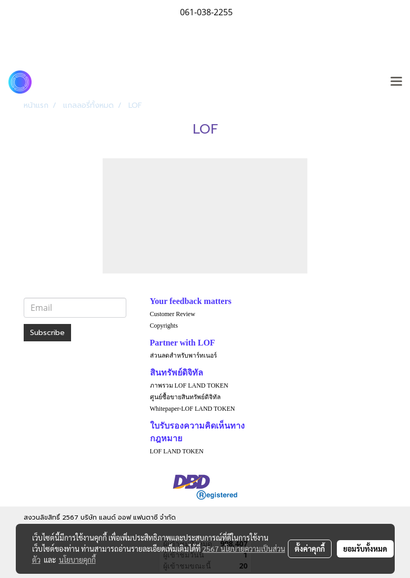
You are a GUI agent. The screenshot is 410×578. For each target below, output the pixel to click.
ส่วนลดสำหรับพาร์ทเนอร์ (183, 355)
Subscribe (47, 332)
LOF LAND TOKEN (177, 451)
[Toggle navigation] (396, 82)
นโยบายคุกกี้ (77, 559)
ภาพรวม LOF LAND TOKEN (189, 385)
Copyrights (164, 325)
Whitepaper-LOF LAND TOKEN (192, 408)
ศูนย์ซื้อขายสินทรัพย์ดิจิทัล (185, 397)
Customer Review (172, 314)
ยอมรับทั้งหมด (365, 548)
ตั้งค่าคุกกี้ (310, 548)
